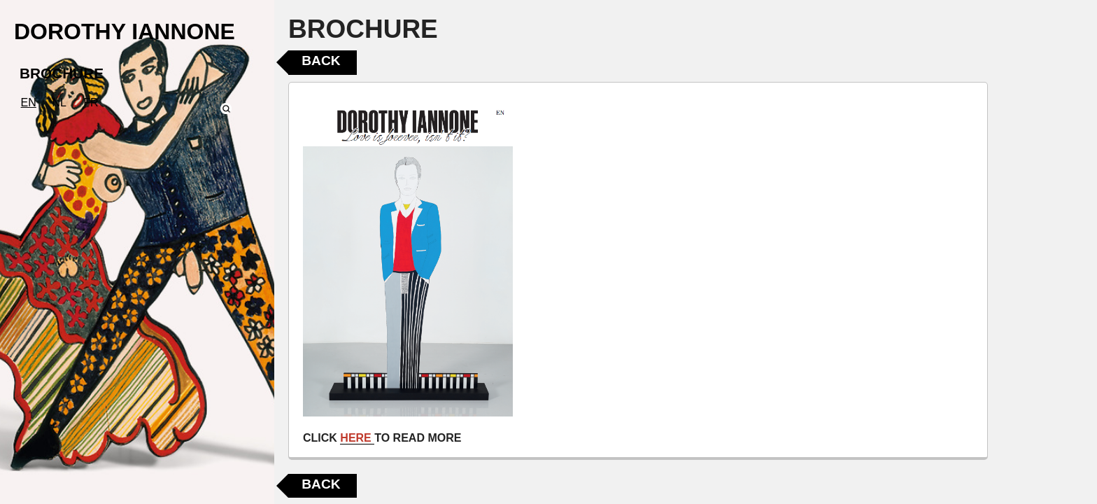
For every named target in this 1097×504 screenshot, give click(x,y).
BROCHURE (62, 73)
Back (321, 60)
